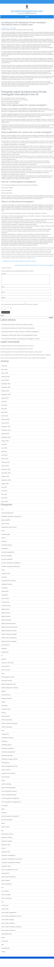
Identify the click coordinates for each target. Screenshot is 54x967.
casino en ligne (4, 360)
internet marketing (6, 722)
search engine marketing (8, 879)
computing (4, 590)
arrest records (5, 525)
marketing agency (6, 747)
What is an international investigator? (10, 103)
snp (2, 904)
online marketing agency (8, 789)
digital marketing (6, 622)
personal (3, 814)
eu (2, 657)
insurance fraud (5, 711)
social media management (8, 914)
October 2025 (5, 393)
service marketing (6, 900)
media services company (8, 775)
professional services (7, 836)
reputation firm (5, 854)
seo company (5, 893)
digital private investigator (9, 643)
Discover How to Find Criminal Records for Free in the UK (20, 347)
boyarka (2, 351)
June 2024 (4, 450)
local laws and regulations (45, 252)
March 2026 (4, 375)
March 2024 (4, 460)
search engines (5, 882)
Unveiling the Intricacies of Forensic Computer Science (17, 326)
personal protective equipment (10, 818)
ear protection (5, 647)
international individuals (10, 252)
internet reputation (6, 729)
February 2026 (5, 378)
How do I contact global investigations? (10, 101)
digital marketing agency (8, 625)
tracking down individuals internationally (44, 256)
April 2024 (4, 457)
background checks (8, 247)
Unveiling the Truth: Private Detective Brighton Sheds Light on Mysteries (19, 261)
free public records (6, 682)
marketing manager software (9, 761)
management (5, 736)
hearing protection (6, 700)
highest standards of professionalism (37, 251)
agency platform (6, 522)
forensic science (5, 672)
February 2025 (5, 421)
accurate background (7, 515)
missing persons (22, 254)
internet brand (5, 718)
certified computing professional (10, 568)
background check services (9, 529)
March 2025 (4, 418)
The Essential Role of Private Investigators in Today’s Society (28, 354)
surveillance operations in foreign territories (25, 256)
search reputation (6, 886)
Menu (27, 17)
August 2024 (5, 443)
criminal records (5, 607)
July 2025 (4, 403)
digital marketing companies (9, 629)
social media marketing (8, 925)
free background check (7, 679)
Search (2, 317)
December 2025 (5, 386)
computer (4, 579)
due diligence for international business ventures (28, 249)
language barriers (29, 252)
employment (5, 654)
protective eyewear (6, 843)
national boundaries (39, 254)
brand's (3, 540)
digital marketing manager (9, 636)
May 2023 (4, 496)
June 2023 (4, 493)
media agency (5, 764)
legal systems (36, 252)
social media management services (11, 918)
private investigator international (8, 256)
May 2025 (4, 410)
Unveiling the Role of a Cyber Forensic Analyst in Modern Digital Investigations (32, 357)
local (2, 732)
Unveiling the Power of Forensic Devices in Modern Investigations (20, 333)
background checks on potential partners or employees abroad (25, 247)
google (3, 693)
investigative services (20, 252)
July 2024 (4, 446)
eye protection (5, 668)
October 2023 (5, 478)
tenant (3, 939)
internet (3, 714)
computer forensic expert (8, 582)
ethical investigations (11, 251)
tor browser (4, 943)
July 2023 (4, 489)
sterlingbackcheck (6, 936)
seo (2, 889)
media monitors (5, 772)
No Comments (13, 28)
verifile (3, 953)
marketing (4, 743)
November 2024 (5, 432)
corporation (4, 597)
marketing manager (7, 757)
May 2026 (4, 368)
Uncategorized (5, 950)
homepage (3, 347)
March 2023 (4, 503)
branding (3, 543)
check (3, 572)
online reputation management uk (11, 804)
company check (5, 575)
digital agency (5, 611)
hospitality (4, 707)
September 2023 (6, 482)
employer (4, 650)
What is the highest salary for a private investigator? (13, 98)
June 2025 (4, 407)
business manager (6, 557)
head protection (5, 697)
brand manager (5, 536)
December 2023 (5, 471)
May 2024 (4, 453)
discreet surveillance (13, 249)
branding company (6, 547)
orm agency (4, 807)
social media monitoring (8, 932)
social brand (4, 907)
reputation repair (6, 868)
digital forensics (4, 249)
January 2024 (5, 468)
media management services (9, 768)
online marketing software (8, 796)
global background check (8, 686)
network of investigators (49, 254)
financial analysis (19, 251)
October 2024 (5, 435)
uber (2, 946)
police (3, 825)
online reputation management (10, 800)
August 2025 (5, 400)
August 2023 (5, 485)
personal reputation (7, 821)
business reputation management (10, 565)
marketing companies (7, 750)
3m (2, 511)
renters (3, 850)
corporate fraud (43, 247)
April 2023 (4, 500)
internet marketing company (9, 725)
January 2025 (5, 425)
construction (4, 593)
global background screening (9, 689)
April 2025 (4, 414)
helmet (3, 704)
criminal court (5, 604)
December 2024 (5, 428)
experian (3, 661)
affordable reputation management (11, 518)
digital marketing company (9, 632)
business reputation (7, 561)
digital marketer (5, 618)
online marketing (6, 786)
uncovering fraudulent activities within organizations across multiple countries (18, 257)
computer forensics (6, 586)
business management (7, 554)
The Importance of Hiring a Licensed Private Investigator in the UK (20, 341)
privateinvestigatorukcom (6, 354)
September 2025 (6, 396)
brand (3, 532)
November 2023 (5, 475)
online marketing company (9, 793)
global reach (26, 251)
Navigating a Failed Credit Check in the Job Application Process (19, 337)
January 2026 (5, 382)
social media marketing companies (11, 928)
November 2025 (5, 389)
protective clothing (6, 839)
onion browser (5, 779)
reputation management (8, 857)
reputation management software (10, 864)
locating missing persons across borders (9, 254)
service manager (6, 896)
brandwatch (4, 550)
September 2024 (6, 439)
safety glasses (5, 875)
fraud (2, 675)
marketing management (8, 754)
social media (5, 911)
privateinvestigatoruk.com (27, 11)
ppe (2, 832)
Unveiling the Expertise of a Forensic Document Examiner (18, 330)
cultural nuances (50, 247)
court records (5, 600)
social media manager (7, 921)
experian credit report (7, 664)
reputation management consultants (11, 861)
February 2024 (5, 464)
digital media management (9, 639)
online (3, 782)
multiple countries (30, 254)
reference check (5, 846)
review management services (9, 871)
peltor (3, 811)
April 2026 (4, 371)
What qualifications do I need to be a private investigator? (14, 99)
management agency (7, 739)
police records (5, 829)
